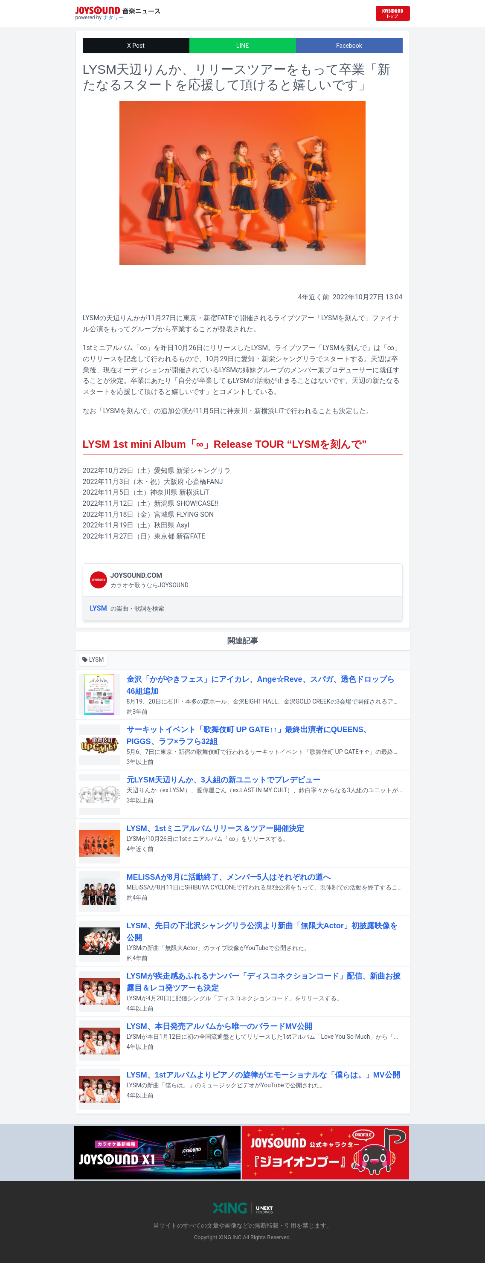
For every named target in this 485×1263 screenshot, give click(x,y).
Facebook (349, 45)
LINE (242, 45)
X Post (136, 45)
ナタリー (113, 17)
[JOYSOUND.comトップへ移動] (393, 13)
